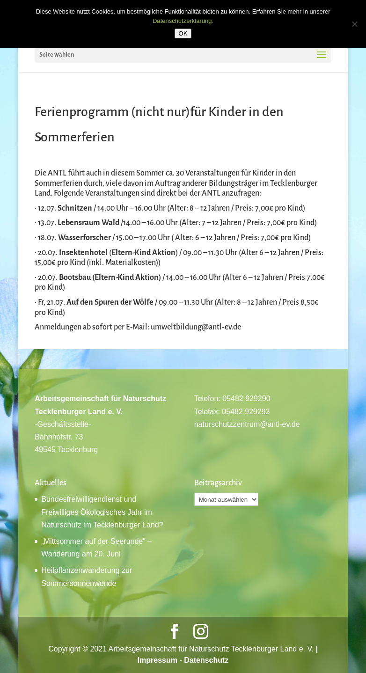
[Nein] (354, 24)
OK (182, 33)
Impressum (157, 660)
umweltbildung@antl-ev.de (196, 327)
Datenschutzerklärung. (183, 20)
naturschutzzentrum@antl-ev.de (247, 424)
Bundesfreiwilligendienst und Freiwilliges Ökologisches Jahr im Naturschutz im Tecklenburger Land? (102, 511)
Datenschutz (206, 660)
